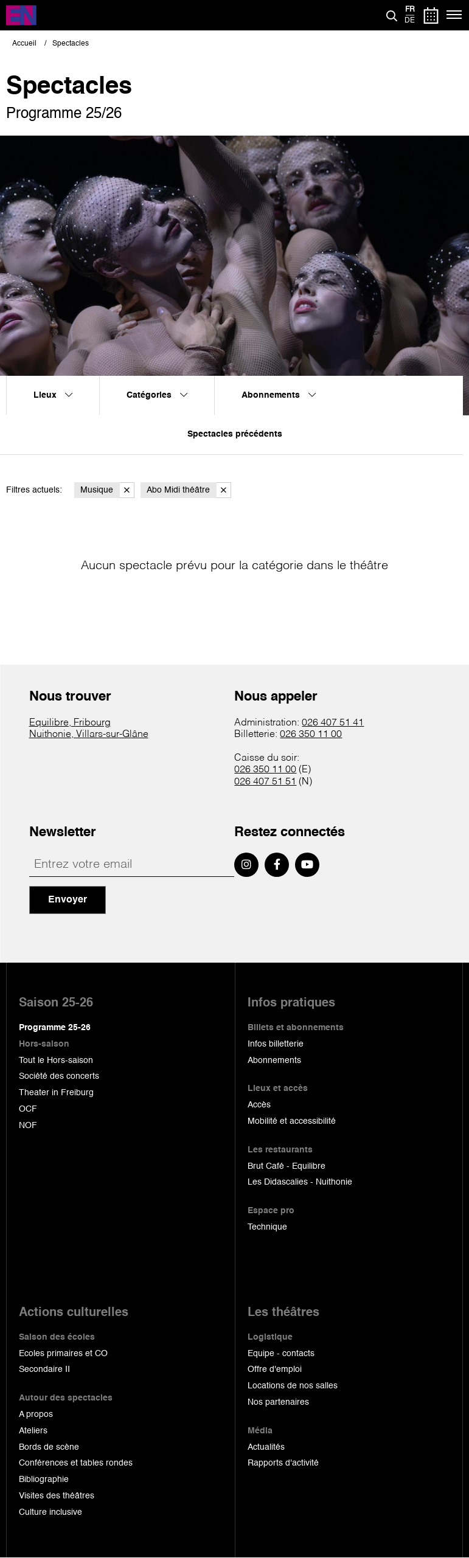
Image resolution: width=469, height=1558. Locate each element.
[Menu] (454, 15)
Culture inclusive (50, 1512)
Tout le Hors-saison (56, 1060)
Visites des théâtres (56, 1496)
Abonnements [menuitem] (278, 395)
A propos (36, 1414)
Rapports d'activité (283, 1463)
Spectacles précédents (234, 434)
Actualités (266, 1447)
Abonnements (274, 1060)
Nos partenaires (278, 1402)
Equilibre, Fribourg (70, 723)
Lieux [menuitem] (52, 395)
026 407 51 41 (333, 723)
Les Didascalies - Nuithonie (300, 1182)
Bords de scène (49, 1447)
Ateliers (33, 1431)
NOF (28, 1125)
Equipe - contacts (281, 1353)
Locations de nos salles (293, 1386)
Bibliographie (44, 1479)
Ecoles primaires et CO (63, 1353)
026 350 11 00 (311, 734)
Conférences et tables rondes (76, 1463)
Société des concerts (59, 1076)
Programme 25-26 (55, 1027)
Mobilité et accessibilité (292, 1121)
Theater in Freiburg (56, 1093)
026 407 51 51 (265, 782)
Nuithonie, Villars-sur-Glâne (88, 734)
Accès (259, 1105)
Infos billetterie (276, 1044)
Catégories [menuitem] (157, 395)
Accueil (24, 43)
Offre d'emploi (275, 1369)
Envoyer (67, 900)
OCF (28, 1109)
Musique (107, 490)
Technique (267, 1227)
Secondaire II (44, 1369)
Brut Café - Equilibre (286, 1166)
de (410, 20)
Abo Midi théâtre (189, 490)
